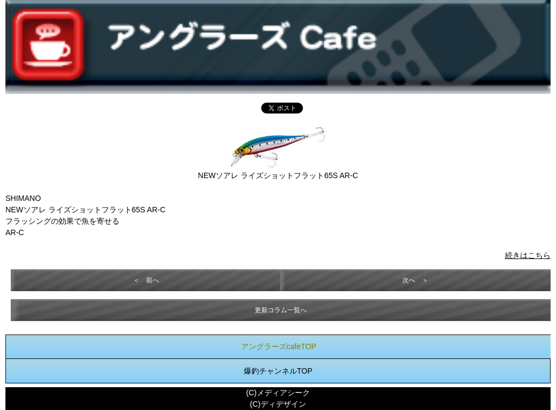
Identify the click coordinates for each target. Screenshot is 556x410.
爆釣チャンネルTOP (278, 371)
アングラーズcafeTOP (279, 346)
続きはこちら (528, 255)
